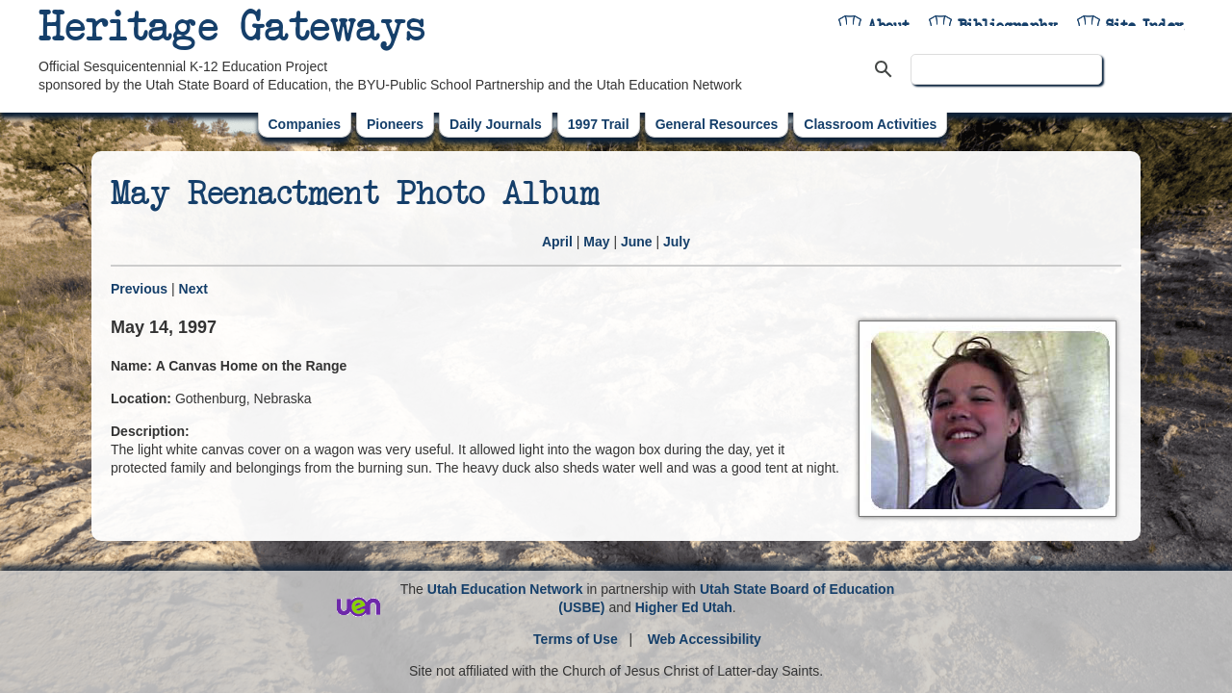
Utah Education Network (505, 589)
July (676, 241)
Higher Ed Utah (683, 607)
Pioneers (395, 124)
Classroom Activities (870, 124)
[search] (1006, 69)
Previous (139, 288)
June (637, 241)
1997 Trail (598, 124)
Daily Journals (495, 124)
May (596, 241)
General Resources (717, 124)
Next (193, 288)
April (557, 241)
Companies (305, 124)
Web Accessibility (704, 639)
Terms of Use (575, 639)
